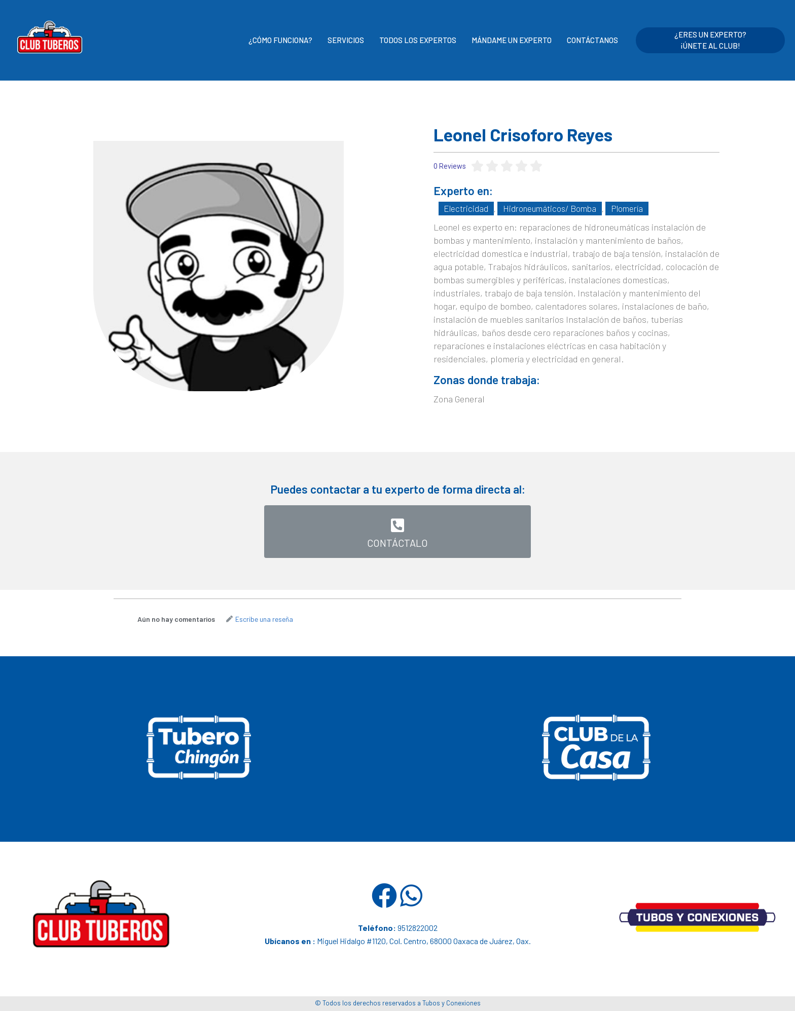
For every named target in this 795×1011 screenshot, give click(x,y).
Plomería (617, 208)
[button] (397, 528)
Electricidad (464, 208)
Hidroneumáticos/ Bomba (543, 208)
